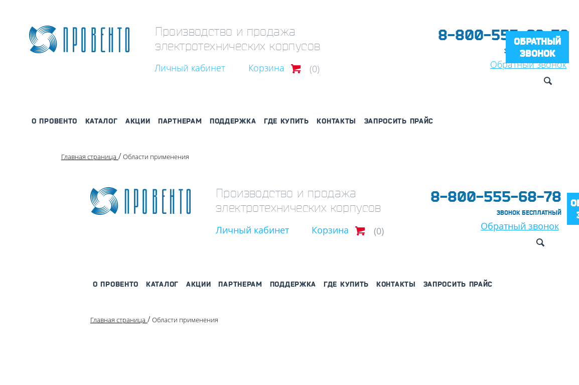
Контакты (336, 121)
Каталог (101, 121)
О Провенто (54, 121)
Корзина (266, 68)
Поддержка (233, 121)
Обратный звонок (537, 47)
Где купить (286, 121)
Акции (138, 121)
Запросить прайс (399, 121)
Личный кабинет (190, 68)
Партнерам (180, 121)
